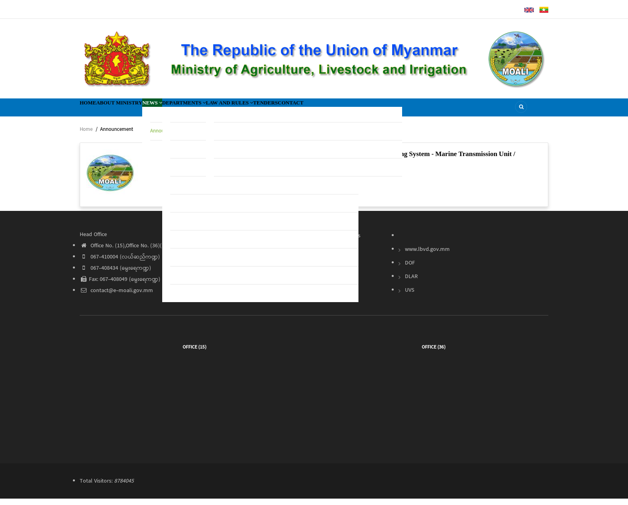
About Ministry (139, 110)
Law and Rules (294, 110)
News (185, 110)
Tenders (344, 110)
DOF (410, 269)
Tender (333, 255)
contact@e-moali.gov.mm (116, 297)
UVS (409, 296)
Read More (266, 200)
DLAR (411, 283)
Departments (231, 110)
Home (93, 110)
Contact (382, 110)
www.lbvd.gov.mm (427, 255)
